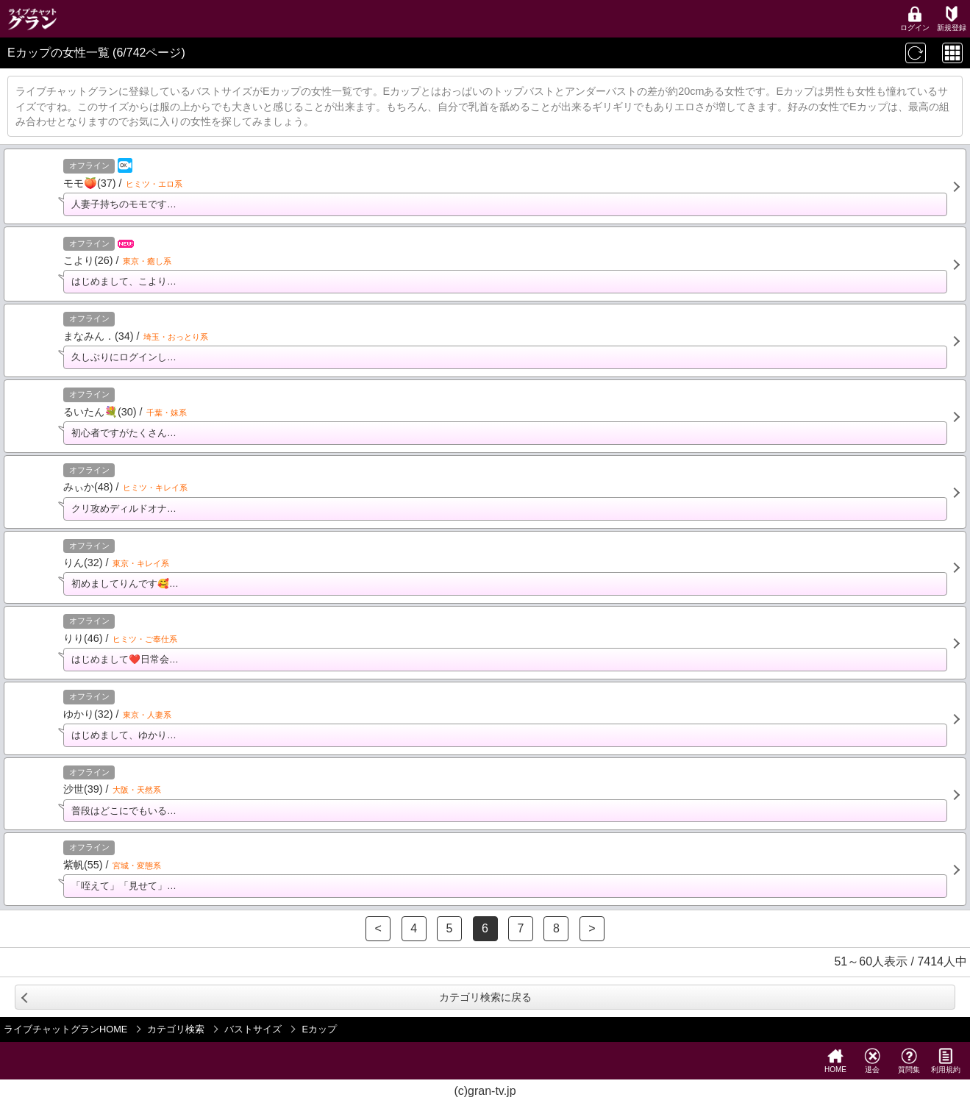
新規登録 (951, 19)
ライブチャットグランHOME (65, 1029)
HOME (835, 1061)
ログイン (915, 19)
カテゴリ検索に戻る (485, 997)
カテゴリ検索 (175, 1029)
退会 (872, 1061)
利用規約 (945, 1061)
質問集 (909, 1061)
